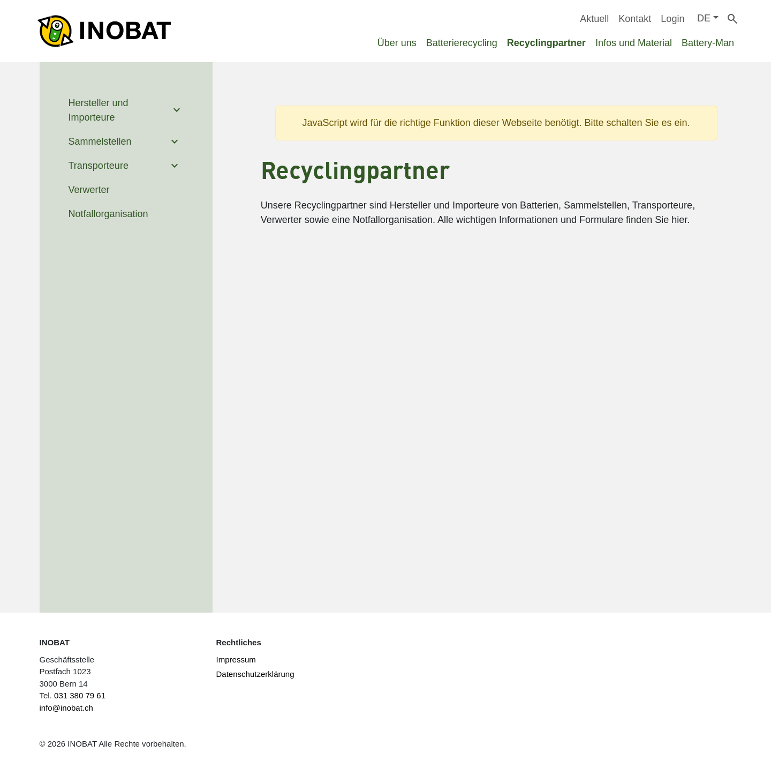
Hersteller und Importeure (98, 110)
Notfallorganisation (108, 213)
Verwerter (89, 189)
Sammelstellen (100, 141)
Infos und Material (633, 43)
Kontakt (634, 18)
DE (703, 18)
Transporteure (98, 165)
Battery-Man (708, 43)
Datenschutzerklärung (255, 674)
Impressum (236, 659)
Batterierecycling (461, 43)
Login (672, 18)
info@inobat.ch (66, 707)
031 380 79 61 (79, 695)
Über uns (397, 43)
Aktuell (594, 18)
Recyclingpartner (546, 43)
